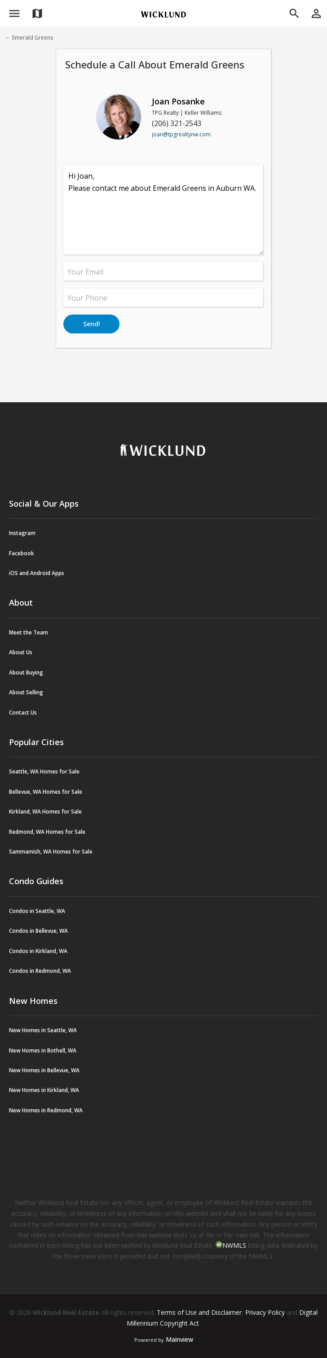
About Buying (26, 672)
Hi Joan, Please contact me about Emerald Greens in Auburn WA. (163, 210)
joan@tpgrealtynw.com (181, 134)
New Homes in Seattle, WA (43, 1030)
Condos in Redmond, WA (40, 971)
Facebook (21, 553)
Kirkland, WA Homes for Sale (45, 811)
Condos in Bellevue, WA (38, 931)
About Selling (26, 692)
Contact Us (23, 712)
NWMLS (234, 1245)
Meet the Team (28, 632)
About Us (20, 652)
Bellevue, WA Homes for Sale (45, 792)
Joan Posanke (178, 101)
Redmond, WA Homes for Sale (47, 832)
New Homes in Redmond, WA (46, 1110)
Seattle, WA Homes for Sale (44, 771)
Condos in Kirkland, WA (38, 951)
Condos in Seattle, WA (37, 911)
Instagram (22, 533)
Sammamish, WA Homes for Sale (51, 851)
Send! (91, 323)
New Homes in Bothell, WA (42, 1050)
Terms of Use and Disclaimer (199, 1312)
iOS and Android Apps (36, 573)
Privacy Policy (265, 1312)
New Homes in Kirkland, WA (44, 1090)
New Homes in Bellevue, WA (44, 1070)
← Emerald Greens (29, 37)
